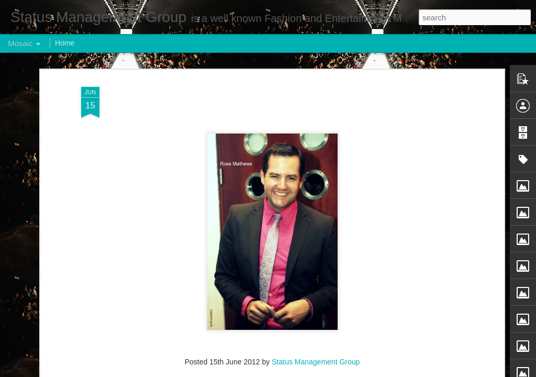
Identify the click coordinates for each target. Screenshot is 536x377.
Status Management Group (316, 292)
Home (64, 43)
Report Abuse (331, 371)
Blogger (300, 371)
